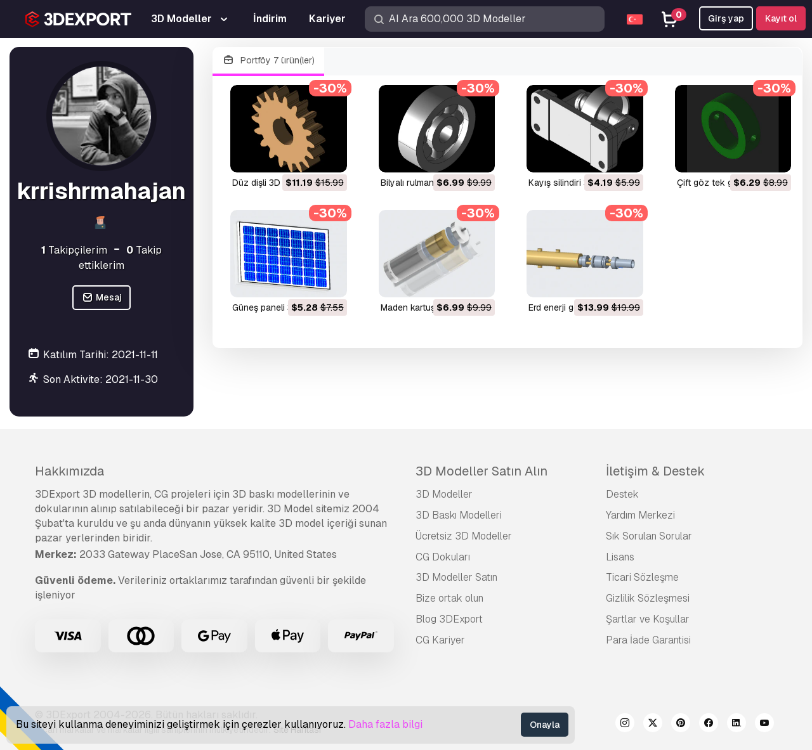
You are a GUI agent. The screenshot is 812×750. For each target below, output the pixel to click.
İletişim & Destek (655, 471)
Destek (622, 494)
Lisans (620, 557)
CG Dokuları (443, 557)
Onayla (545, 724)
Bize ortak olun (449, 598)
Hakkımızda (69, 471)
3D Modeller (444, 494)
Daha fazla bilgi (385, 724)
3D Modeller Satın (456, 577)
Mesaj (101, 298)
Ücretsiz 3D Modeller (464, 536)
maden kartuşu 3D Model (431, 307)
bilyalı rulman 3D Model (428, 182)
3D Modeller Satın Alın (481, 471)
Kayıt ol (781, 18)
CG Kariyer (440, 640)
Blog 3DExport (449, 619)
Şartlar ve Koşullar (648, 619)
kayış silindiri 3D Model (575, 182)
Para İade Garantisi (648, 640)
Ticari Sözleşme (642, 577)
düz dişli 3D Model (270, 182)
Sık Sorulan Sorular (649, 536)
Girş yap (726, 18)
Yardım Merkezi (640, 515)
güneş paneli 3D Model (279, 307)
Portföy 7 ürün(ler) (268, 61)
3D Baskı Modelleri (459, 515)
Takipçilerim (74, 250)
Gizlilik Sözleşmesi (648, 598)
